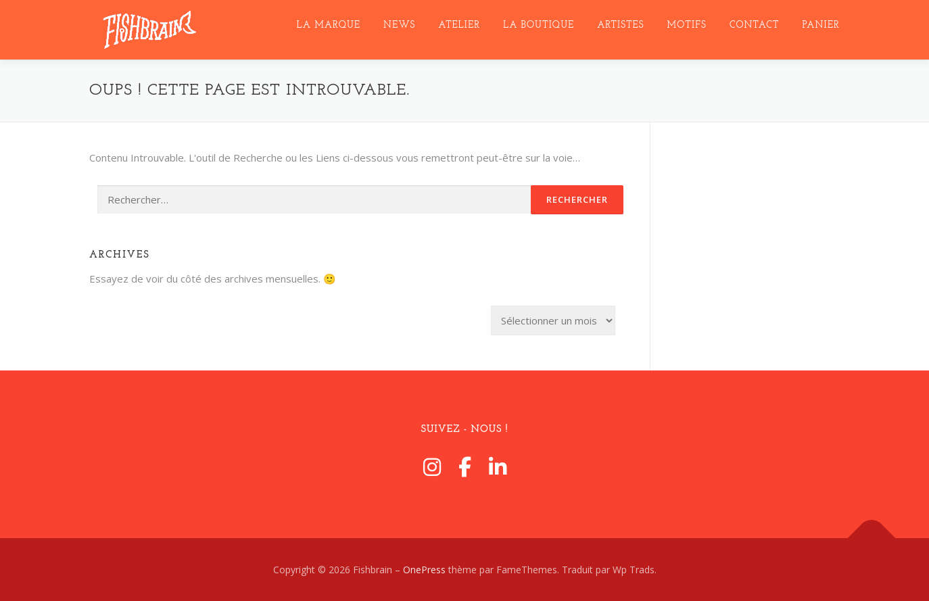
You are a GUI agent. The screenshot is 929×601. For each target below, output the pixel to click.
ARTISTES (620, 25)
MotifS (687, 25)
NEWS (399, 25)
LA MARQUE (328, 25)
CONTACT (755, 25)
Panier (821, 25)
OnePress (424, 569)
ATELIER (459, 25)
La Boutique (538, 25)
